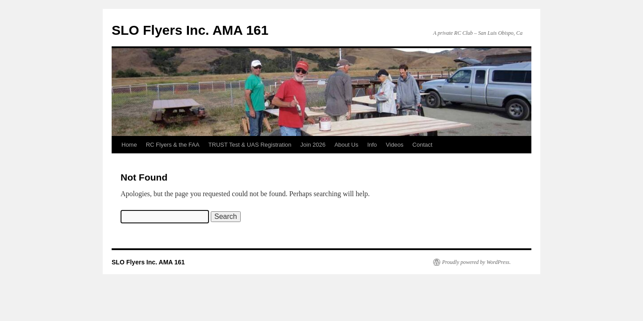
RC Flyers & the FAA (173, 144)
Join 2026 (313, 144)
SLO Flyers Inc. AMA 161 (190, 30)
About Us (346, 144)
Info (372, 144)
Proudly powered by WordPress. (476, 262)
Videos (395, 144)
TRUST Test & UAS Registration (250, 144)
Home (129, 144)
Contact (423, 144)
